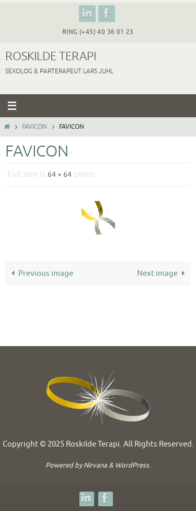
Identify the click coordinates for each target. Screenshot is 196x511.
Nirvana (95, 465)
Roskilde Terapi (50, 56)
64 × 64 (60, 174)
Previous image (40, 273)
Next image (163, 273)
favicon (34, 127)
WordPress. (133, 465)
